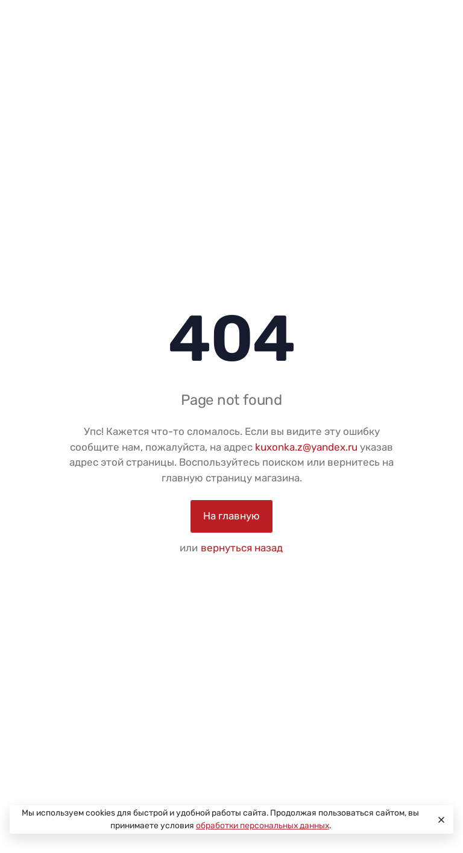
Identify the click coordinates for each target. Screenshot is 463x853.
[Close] (439, 820)
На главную (231, 516)
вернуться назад (242, 548)
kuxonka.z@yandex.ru (306, 447)
